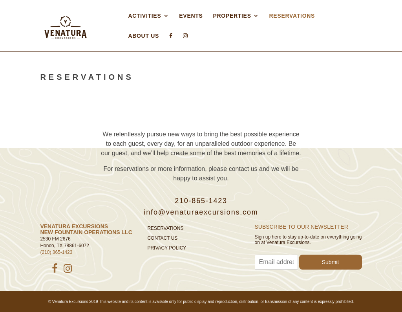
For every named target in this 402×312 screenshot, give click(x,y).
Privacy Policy (166, 248)
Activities (144, 16)
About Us (143, 36)
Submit (330, 262)
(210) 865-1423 (56, 252)
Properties (232, 16)
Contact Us (162, 238)
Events (191, 16)
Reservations (292, 16)
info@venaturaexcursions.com (201, 212)
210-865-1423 (201, 201)
